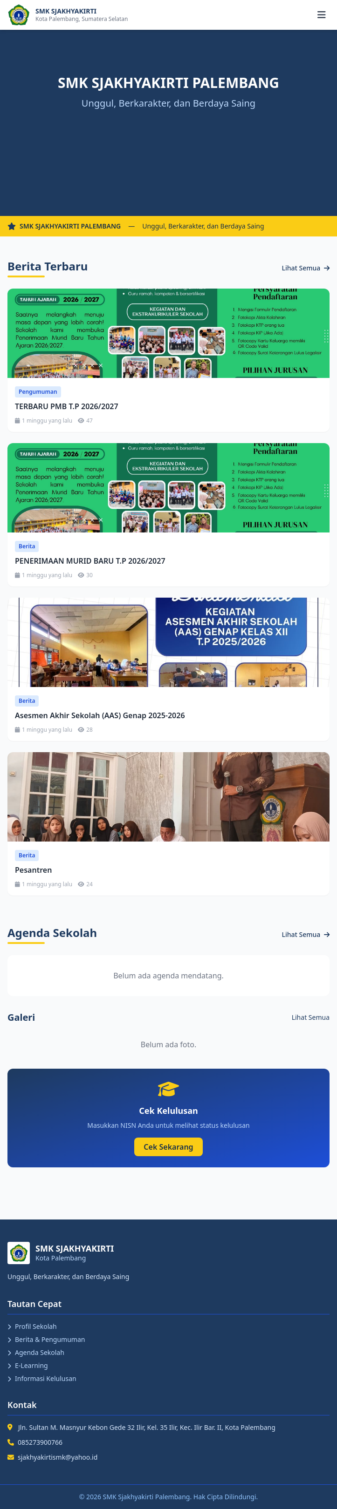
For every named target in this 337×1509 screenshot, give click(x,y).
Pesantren (33, 870)
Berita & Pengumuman (46, 1339)
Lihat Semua (306, 267)
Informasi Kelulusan (41, 1378)
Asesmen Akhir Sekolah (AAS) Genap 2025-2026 (100, 715)
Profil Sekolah (32, 1326)
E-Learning (27, 1365)
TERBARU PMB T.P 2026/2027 (66, 406)
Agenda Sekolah (35, 1352)
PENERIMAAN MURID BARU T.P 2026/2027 (90, 561)
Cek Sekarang (168, 1147)
